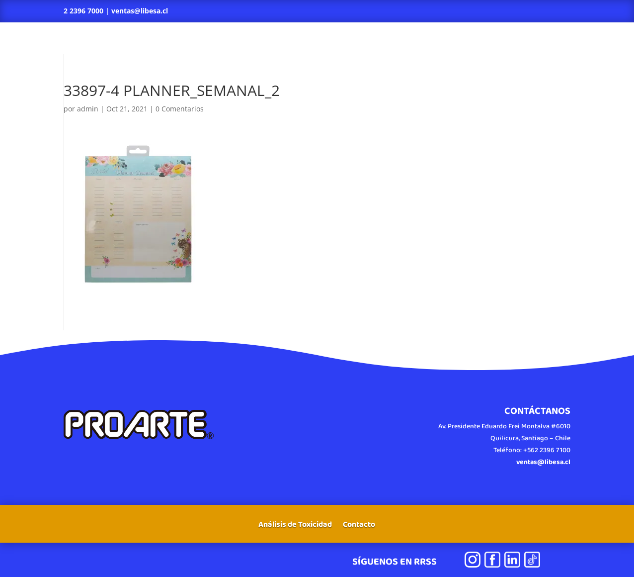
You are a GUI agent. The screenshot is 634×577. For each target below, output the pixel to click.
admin (87, 108)
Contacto (359, 526)
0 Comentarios (180, 108)
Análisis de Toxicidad (295, 526)
